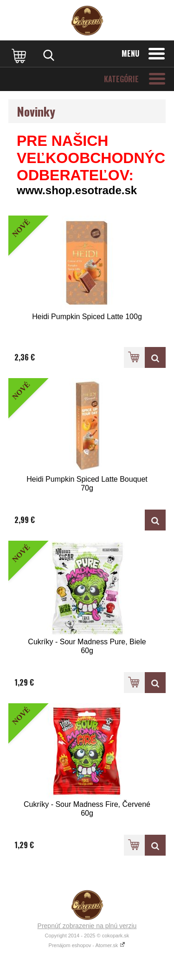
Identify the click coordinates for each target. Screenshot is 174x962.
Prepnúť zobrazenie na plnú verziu (87, 925)
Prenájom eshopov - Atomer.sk (87, 945)
